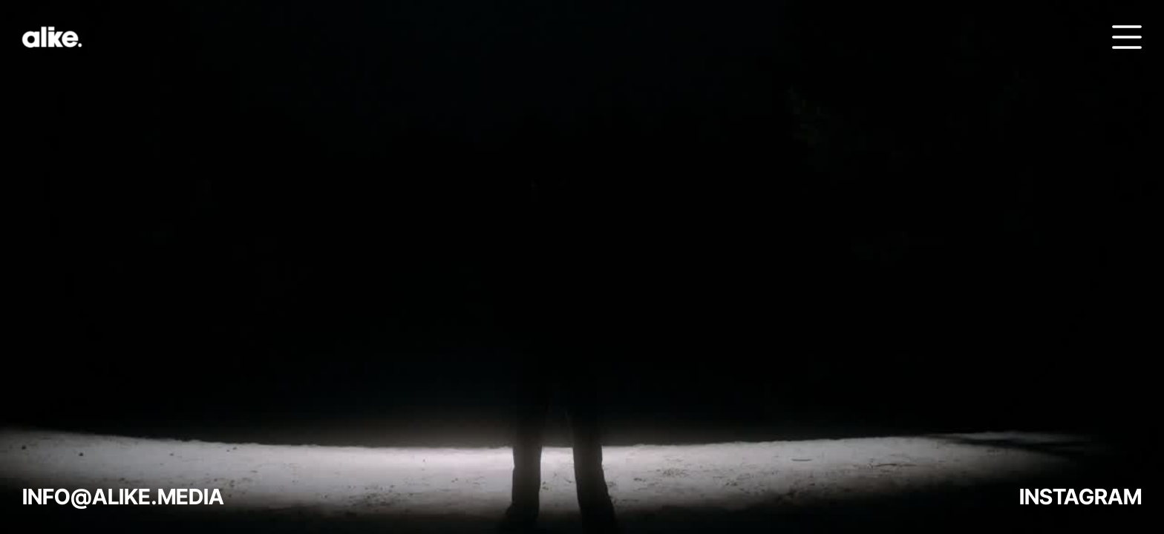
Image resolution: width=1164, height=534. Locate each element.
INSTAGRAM (1080, 497)
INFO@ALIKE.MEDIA (123, 497)
